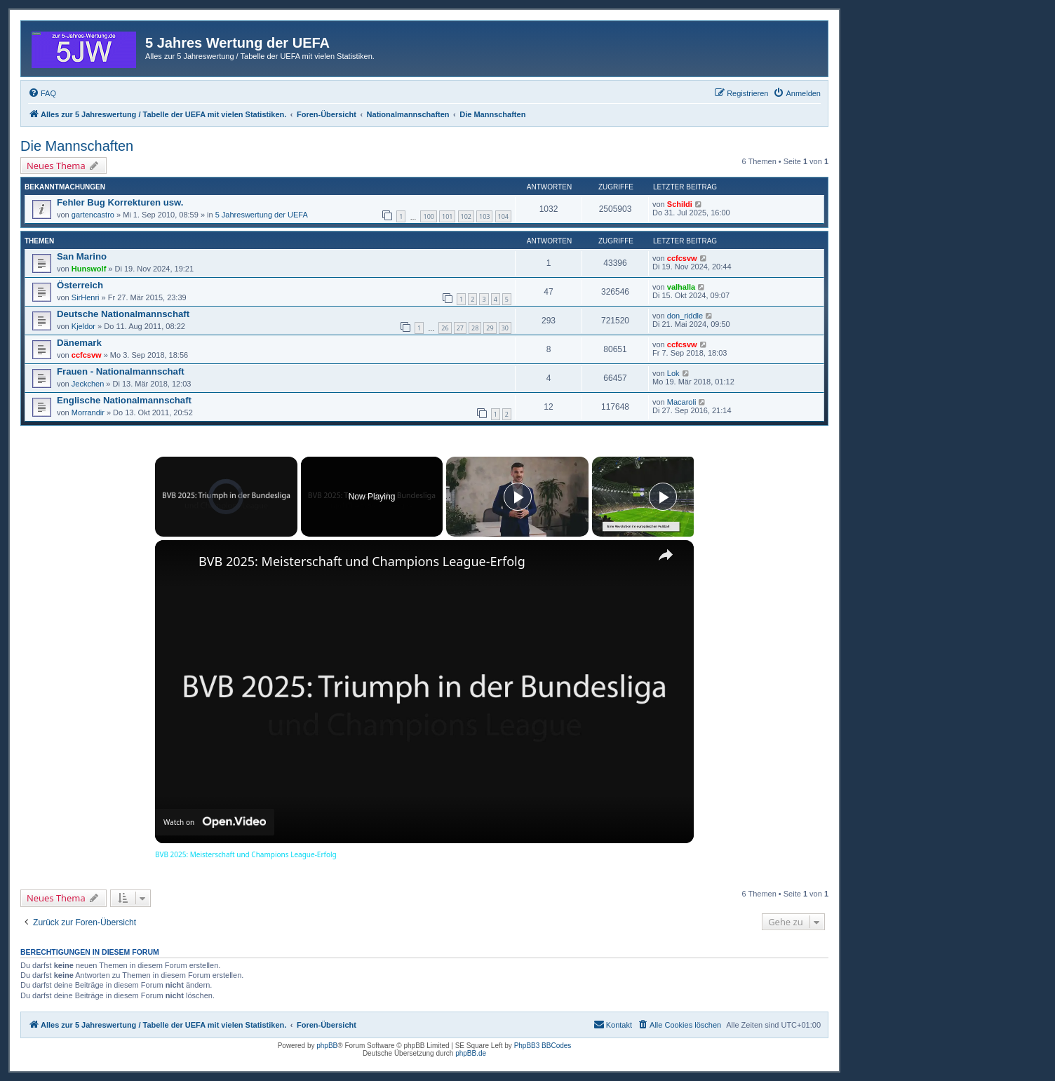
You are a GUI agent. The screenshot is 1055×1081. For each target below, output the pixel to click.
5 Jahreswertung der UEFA (261, 214)
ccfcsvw (682, 258)
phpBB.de (470, 1053)
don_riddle (685, 315)
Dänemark (79, 342)
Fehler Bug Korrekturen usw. (120, 202)
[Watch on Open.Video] (214, 822)
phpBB (326, 1045)
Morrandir (88, 412)
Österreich (80, 285)
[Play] (518, 497)
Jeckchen (88, 384)
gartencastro (93, 214)
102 (466, 216)
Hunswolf (89, 268)
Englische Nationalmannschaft (124, 400)
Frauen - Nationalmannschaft (120, 371)
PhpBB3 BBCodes (543, 1045)
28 (474, 328)
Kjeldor (83, 326)
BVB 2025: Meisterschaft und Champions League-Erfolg (362, 561)
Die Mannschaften (76, 146)
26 (444, 328)
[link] (177, 563)
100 (428, 216)
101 (447, 216)
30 (505, 328)
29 (489, 328)
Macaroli (682, 402)
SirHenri (86, 297)
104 (503, 216)
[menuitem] (42, 93)
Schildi (679, 204)
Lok (673, 373)
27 (460, 328)
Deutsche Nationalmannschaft (123, 314)
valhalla (681, 287)
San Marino (82, 256)
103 (484, 216)
